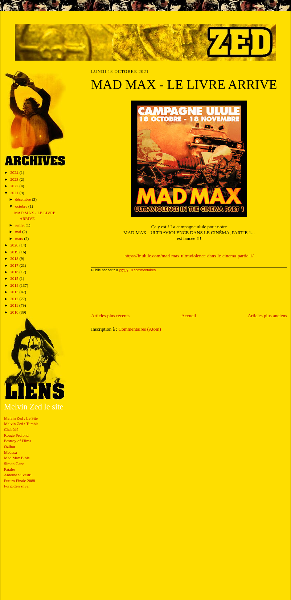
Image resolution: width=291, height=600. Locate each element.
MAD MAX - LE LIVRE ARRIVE (184, 84)
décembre (23, 199)
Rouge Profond (16, 435)
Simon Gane (14, 463)
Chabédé (11, 429)
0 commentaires (143, 270)
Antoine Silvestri (18, 475)
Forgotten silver (17, 486)
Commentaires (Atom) (139, 329)
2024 (14, 172)
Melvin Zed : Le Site (21, 418)
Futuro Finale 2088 (19, 480)
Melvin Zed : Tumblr (21, 423)
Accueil (188, 315)
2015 (14, 278)
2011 (14, 305)
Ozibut (9, 446)
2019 (14, 252)
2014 (14, 285)
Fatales (10, 469)
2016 (14, 272)
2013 (14, 292)
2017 (14, 265)
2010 (14, 312)
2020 (14, 245)
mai (18, 231)
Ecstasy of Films (17, 440)
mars (19, 238)
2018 (14, 258)
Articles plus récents (110, 315)
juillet (20, 225)
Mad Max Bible (17, 458)
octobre (21, 206)
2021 (14, 193)
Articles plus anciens (267, 315)
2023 (14, 179)
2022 (14, 186)
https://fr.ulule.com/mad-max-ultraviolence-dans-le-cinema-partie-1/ (189, 255)
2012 (14, 299)
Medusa (10, 452)
